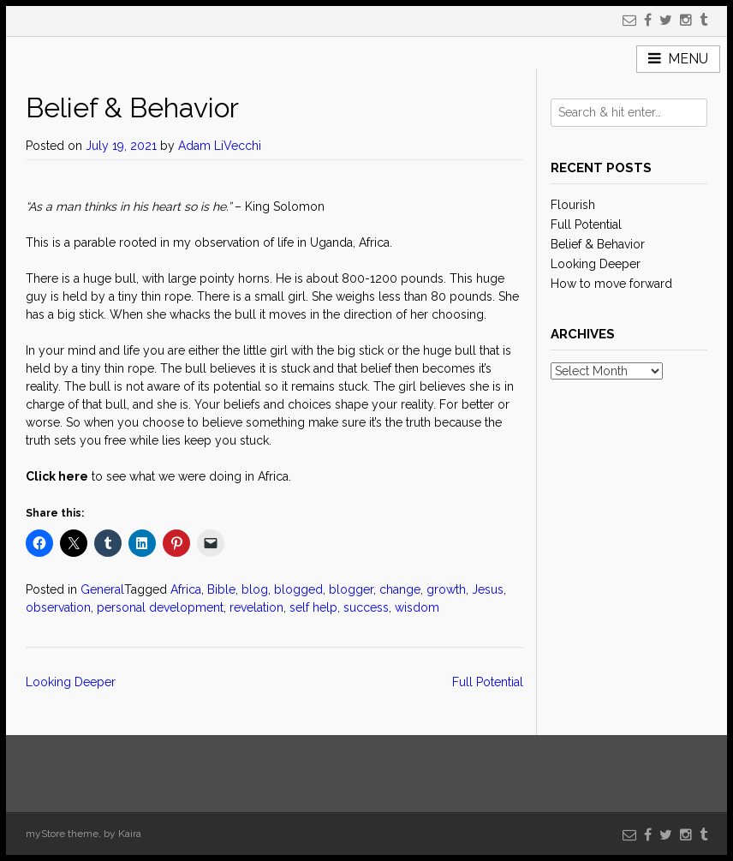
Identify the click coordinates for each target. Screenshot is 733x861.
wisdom (417, 607)
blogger (351, 589)
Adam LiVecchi (219, 145)
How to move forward (611, 283)
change (399, 589)
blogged (298, 589)
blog (254, 589)
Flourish (573, 205)
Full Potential (487, 682)
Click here (57, 476)
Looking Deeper (71, 682)
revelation (256, 607)
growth (446, 589)
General (102, 589)
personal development (160, 607)
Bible (221, 589)
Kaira (129, 834)
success (366, 607)
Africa (185, 589)
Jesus (488, 589)
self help (313, 607)
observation (58, 607)
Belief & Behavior (598, 244)
